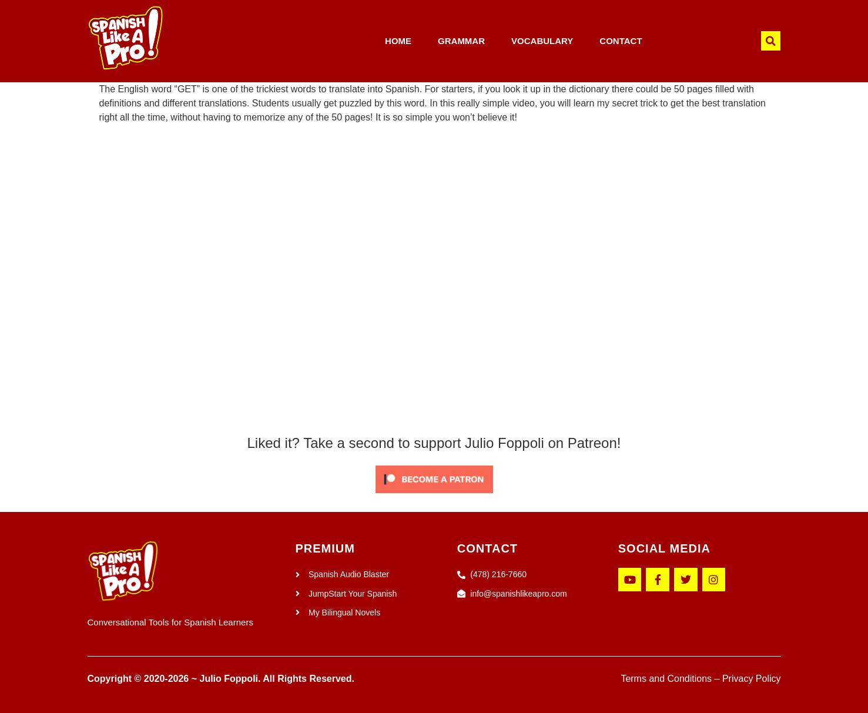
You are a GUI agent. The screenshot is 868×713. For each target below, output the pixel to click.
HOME (398, 41)
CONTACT (620, 41)
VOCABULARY (542, 41)
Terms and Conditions (666, 679)
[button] (770, 41)
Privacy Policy (751, 679)
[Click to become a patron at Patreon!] (434, 496)
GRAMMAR (461, 41)
